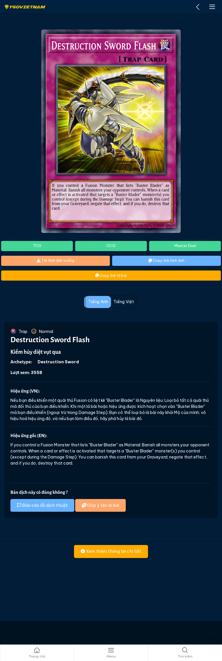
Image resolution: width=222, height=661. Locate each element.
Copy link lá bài (111, 275)
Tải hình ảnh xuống (55, 260)
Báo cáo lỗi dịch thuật (42, 505)
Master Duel (185, 245)
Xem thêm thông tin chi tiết (111, 551)
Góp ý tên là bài (100, 505)
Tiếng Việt (123, 301)
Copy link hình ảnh (166, 260)
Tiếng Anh (98, 301)
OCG (111, 245)
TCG (37, 245)
